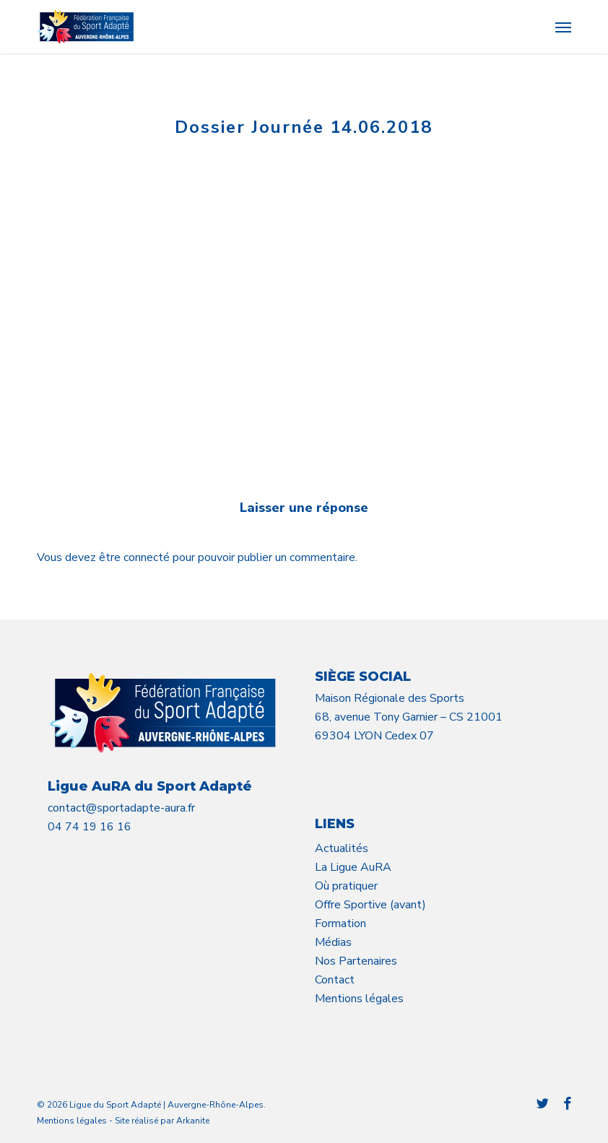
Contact (335, 979)
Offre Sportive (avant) (370, 904)
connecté (148, 557)
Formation (340, 923)
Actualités (341, 848)
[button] (563, 26)
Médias (333, 942)
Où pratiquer (346, 885)
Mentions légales (359, 998)
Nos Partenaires (356, 961)
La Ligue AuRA (353, 867)
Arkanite (192, 1120)
